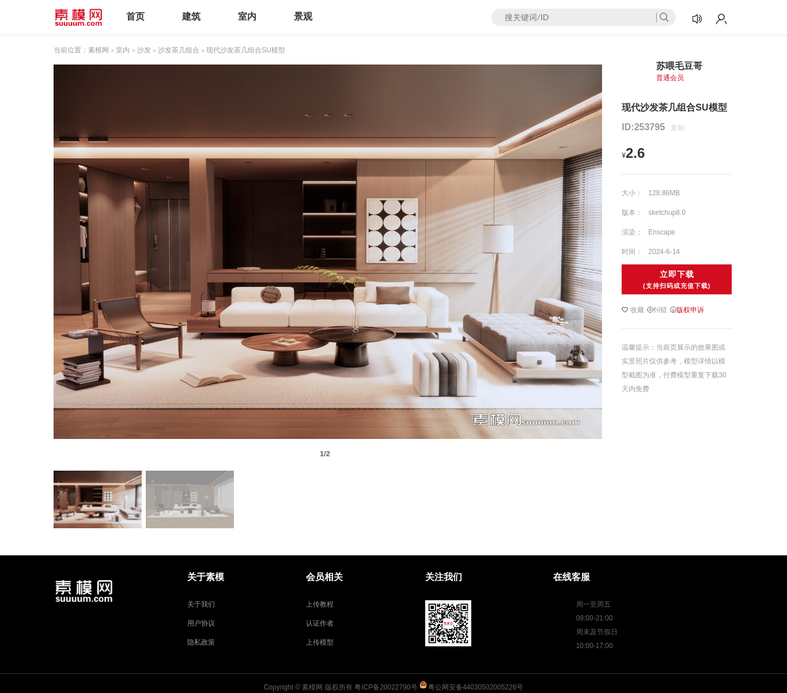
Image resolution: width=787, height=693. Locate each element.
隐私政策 (201, 642)
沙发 (144, 50)
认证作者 (320, 623)
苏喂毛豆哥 (679, 66)
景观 (303, 16)
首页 (135, 16)
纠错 (657, 310)
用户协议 (201, 623)
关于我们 (201, 604)
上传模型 (320, 642)
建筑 (191, 16)
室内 (247, 16)
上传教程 (320, 604)
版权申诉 (687, 310)
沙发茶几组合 (178, 50)
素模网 (98, 50)
